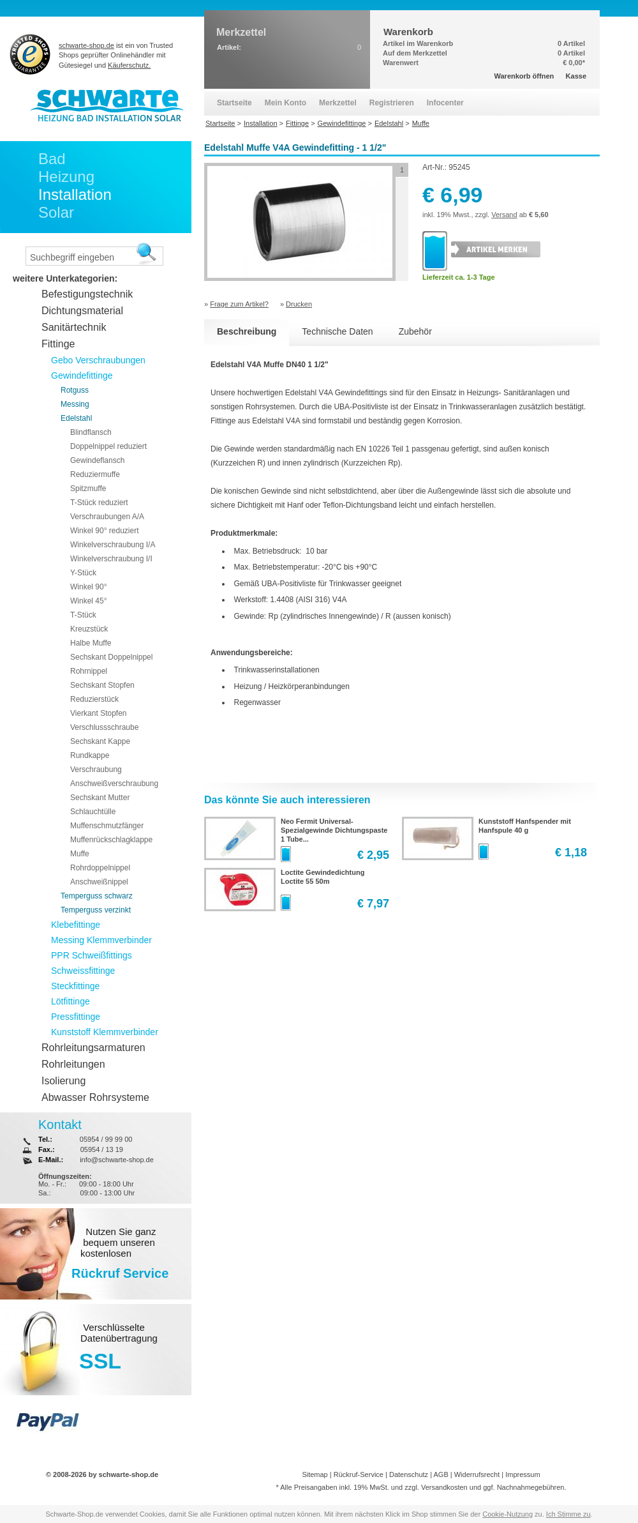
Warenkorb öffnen (524, 76)
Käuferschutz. (129, 65)
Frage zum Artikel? (239, 304)
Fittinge (58, 343)
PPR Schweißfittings (91, 955)
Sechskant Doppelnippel (111, 657)
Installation (75, 194)
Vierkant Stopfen (98, 713)
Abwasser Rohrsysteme (95, 1097)
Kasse (576, 76)
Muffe (79, 853)
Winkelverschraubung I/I (111, 558)
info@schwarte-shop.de (117, 1159)
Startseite (234, 102)
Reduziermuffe (95, 474)
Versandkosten (444, 1487)
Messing (75, 404)
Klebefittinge (75, 925)
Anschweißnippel (99, 881)
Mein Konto (285, 102)
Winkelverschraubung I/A (112, 544)
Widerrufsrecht (477, 1474)
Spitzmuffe (88, 488)
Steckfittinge (75, 986)
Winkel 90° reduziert (104, 530)
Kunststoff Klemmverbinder (104, 1032)
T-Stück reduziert (99, 502)
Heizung (66, 176)
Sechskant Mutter (100, 797)
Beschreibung (246, 331)
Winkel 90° (88, 586)
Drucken (299, 304)
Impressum (522, 1474)
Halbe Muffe (90, 643)
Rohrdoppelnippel (100, 867)
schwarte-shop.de (86, 45)
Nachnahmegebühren (531, 1487)
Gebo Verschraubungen (98, 360)
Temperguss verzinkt (96, 909)
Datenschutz (408, 1474)
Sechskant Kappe (100, 741)
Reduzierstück (94, 699)
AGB (440, 1474)
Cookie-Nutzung (507, 1514)
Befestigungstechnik (87, 294)
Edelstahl (76, 418)
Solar (56, 212)
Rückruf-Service (358, 1474)
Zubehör (415, 331)
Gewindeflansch (97, 460)
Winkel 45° (88, 600)
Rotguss (75, 390)
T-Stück (83, 614)
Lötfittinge (70, 1001)
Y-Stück (83, 572)
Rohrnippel (88, 671)
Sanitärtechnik (73, 327)
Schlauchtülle (92, 811)
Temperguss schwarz (97, 895)
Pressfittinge (75, 1017)
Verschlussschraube (104, 727)
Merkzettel (338, 102)
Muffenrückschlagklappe (111, 839)
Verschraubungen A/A (107, 516)
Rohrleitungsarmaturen (93, 1047)
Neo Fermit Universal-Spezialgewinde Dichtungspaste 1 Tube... (334, 830)
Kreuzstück (89, 629)
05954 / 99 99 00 (106, 1139)
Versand (504, 214)
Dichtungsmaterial (82, 310)
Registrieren (391, 102)
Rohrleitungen (73, 1064)
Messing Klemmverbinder (101, 940)
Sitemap (314, 1474)
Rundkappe (89, 755)
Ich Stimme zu (568, 1514)
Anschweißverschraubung (114, 783)
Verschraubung (96, 769)
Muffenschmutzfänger (107, 825)
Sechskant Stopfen (102, 685)
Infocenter (445, 102)
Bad (52, 158)
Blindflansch (91, 432)
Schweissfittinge (83, 971)
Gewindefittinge (82, 375)
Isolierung (63, 1080)
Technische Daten (337, 331)
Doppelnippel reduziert (108, 446)
